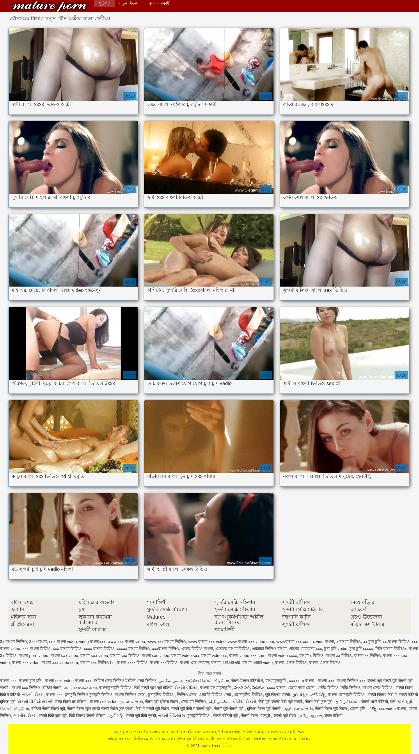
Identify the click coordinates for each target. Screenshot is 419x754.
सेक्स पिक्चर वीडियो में (247, 680)
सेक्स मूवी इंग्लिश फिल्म (162, 701)
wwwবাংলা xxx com (293, 641)
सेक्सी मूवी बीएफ (285, 715)
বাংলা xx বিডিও (339, 655)
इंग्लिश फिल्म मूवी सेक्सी (264, 708)
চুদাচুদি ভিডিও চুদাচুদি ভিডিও (89, 694)
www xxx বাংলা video (126, 641)
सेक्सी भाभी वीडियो (374, 701)
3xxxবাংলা (38, 641)
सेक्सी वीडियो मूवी (226, 715)
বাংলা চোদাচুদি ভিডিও (347, 694)
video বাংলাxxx (92, 641)
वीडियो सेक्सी (51, 687)
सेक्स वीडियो (334, 715)
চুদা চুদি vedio (335, 648)
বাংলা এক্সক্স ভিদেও (324, 662)
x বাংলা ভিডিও (348, 641)
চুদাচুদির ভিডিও (161, 694)
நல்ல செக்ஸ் (131, 701)
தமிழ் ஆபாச (310, 715)
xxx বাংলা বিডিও (36, 648)
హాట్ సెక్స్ (318, 694)
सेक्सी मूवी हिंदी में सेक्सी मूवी (191, 708)
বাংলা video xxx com (247, 655)
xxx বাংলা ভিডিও (67, 648)
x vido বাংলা (323, 641)
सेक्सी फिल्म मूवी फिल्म (331, 708)
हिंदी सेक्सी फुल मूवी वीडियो (153, 687)
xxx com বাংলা (302, 680)
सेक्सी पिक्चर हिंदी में (382, 694)
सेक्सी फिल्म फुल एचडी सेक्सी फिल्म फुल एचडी (100, 708)
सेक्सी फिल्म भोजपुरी (256, 715)
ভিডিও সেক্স (186, 694)
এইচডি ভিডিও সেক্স (215, 694)
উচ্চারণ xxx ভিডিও (49, 6)
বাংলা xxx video (25, 662)
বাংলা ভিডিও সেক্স (130, 694)
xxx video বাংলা (392, 708)
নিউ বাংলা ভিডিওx (391, 648)
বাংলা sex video (94, 655)
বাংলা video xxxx (282, 655)
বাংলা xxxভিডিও (163, 662)
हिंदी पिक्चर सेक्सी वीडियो (87, 715)
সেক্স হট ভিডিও (193, 701)
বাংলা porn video (33, 655)
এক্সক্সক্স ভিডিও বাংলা (269, 648)
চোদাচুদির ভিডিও (248, 694)
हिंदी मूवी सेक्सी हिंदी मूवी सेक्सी (280, 701)
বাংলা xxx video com (60, 662)
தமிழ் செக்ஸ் (347, 701)
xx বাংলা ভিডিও (396, 641)
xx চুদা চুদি (372, 641)
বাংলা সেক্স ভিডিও (378, 687)
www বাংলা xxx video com (251, 641)
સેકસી (27, 694)
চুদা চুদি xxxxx (361, 648)
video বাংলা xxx (77, 680)
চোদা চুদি (358, 708)
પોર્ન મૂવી (405, 701)
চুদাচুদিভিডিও (199, 715)
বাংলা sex (53, 680)
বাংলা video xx (214, 655)
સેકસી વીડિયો (186, 687)
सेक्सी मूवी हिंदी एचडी (141, 715)
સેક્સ (39, 694)
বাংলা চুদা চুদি (31, 680)
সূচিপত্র (105, 3)
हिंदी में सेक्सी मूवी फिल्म (152, 708)
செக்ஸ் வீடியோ (14, 708)
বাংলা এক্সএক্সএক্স (225, 662)
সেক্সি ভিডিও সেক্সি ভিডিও (339, 687)
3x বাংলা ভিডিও (13, 641)
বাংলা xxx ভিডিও (26, 687)
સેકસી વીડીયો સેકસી (35, 701)
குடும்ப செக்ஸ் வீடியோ (207, 680)
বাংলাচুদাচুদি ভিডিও (115, 687)
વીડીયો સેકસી (244, 701)
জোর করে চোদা (302, 687)
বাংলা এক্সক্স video (257, 662)
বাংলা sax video (64, 655)
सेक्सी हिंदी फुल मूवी (53, 715)
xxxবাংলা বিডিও (165, 648)
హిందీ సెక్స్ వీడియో (249, 687)
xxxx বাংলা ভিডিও (99, 648)
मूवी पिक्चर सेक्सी (277, 694)
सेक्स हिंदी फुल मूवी (319, 701)
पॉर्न (392, 701)
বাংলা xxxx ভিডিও (132, 662)
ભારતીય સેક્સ (25, 715)
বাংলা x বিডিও (311, 655)
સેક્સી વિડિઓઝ (171, 715)
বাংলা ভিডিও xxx (351, 680)
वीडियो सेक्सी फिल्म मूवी (48, 708)
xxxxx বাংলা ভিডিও (133, 648)
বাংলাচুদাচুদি (276, 680)
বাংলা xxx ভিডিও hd (97, 662)
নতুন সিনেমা (129, 3)
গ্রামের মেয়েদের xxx (305, 648)
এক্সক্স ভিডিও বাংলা (197, 648)
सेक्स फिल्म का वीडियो (71, 701)
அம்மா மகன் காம (80, 687)
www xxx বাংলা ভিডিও (166, 641)
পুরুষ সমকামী (159, 3)
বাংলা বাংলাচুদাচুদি (216, 687)
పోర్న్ (373, 708)
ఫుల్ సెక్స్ (116, 715)
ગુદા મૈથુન (300, 694)
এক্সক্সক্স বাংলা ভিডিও (232, 648)
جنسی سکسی (171, 680)
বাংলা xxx (8, 680)
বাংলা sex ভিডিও (124, 655)
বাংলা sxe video (155, 655)
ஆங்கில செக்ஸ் (298, 708)
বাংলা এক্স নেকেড (194, 662)
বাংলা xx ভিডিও (367, 655)
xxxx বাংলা (276, 687)
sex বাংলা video (63, 641)
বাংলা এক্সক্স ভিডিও (291, 662)
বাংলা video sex (185, 655)
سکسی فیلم (219, 701)
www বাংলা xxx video (207, 641)
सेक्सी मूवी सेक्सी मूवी (229, 708)
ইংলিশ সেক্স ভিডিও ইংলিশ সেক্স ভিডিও (125, 680)
